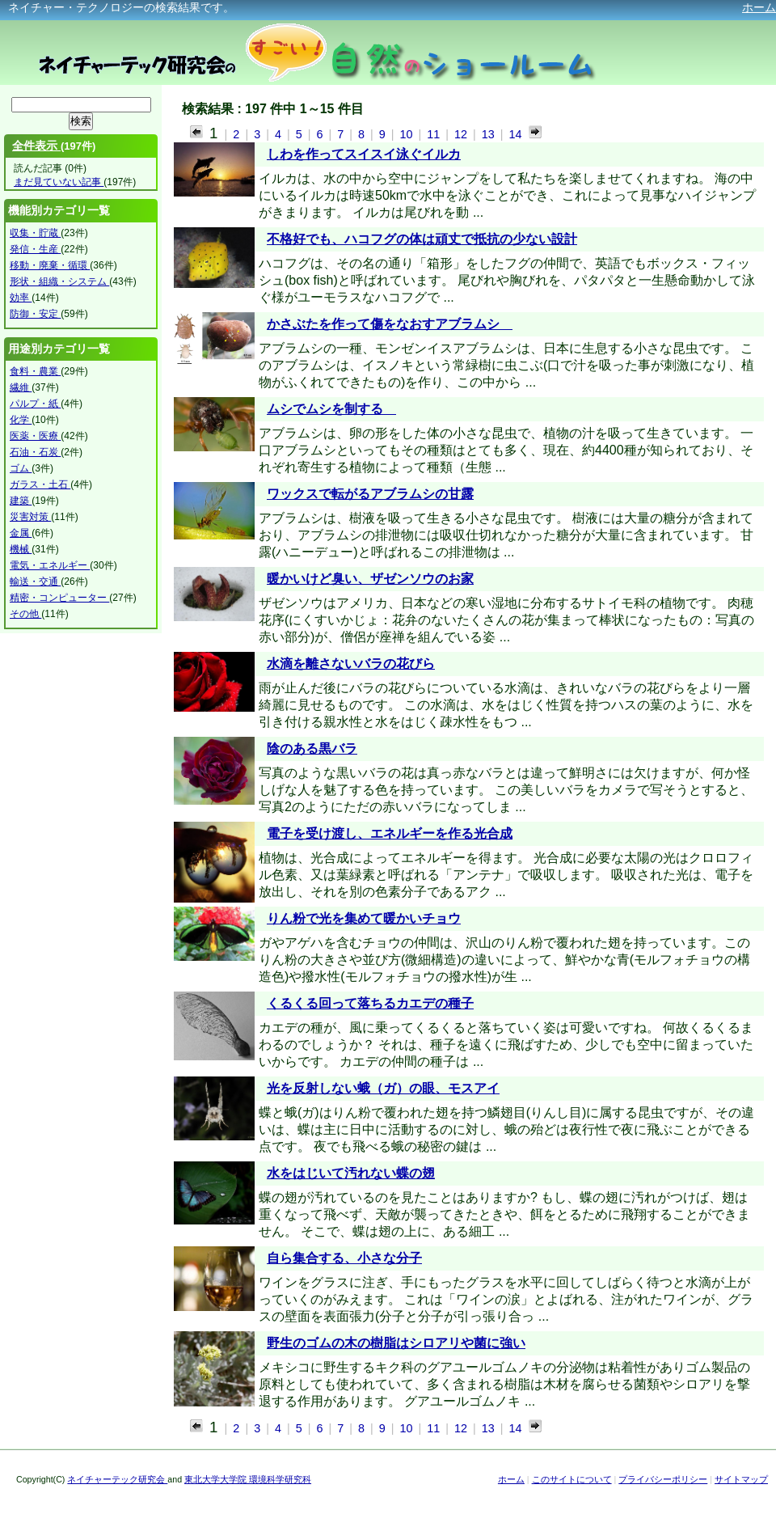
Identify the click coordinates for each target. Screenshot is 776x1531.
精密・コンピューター (59, 597)
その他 (25, 614)
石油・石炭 (35, 452)
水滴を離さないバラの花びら (351, 663)
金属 (21, 533)
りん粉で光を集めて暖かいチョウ (364, 918)
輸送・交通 (35, 581)
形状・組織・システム (59, 281)
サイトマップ (741, 1479)
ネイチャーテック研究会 (117, 1479)
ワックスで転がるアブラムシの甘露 (370, 494)
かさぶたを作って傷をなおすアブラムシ (389, 324)
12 (462, 134)
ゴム (21, 468)
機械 (21, 549)
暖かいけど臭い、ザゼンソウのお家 (370, 579)
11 (435, 134)
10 (407, 134)
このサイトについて (572, 1479)
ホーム (759, 7)
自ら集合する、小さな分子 (344, 1258)
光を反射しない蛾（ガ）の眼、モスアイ (383, 1088)
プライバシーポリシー (662, 1479)
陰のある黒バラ (312, 748)
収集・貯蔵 (35, 233)
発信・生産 (35, 249)
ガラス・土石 (40, 484)
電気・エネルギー (50, 565)
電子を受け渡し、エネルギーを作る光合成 (389, 833)
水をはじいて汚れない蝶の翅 (351, 1173)
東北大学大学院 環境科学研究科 (247, 1479)
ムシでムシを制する (331, 409)
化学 (21, 419)
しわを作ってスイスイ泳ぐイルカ (364, 154)
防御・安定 (35, 313)
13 (490, 134)
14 (515, 134)
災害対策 (30, 516)
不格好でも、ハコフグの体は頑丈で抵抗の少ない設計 (422, 239)
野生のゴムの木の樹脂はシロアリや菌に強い (396, 1343)
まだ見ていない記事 (58, 182)
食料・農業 (35, 371)
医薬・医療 (35, 436)
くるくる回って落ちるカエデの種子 (370, 1003)
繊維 (21, 387)
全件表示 (36, 145)
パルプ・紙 (35, 403)
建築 (21, 500)
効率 (21, 297)
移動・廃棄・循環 (50, 265)
